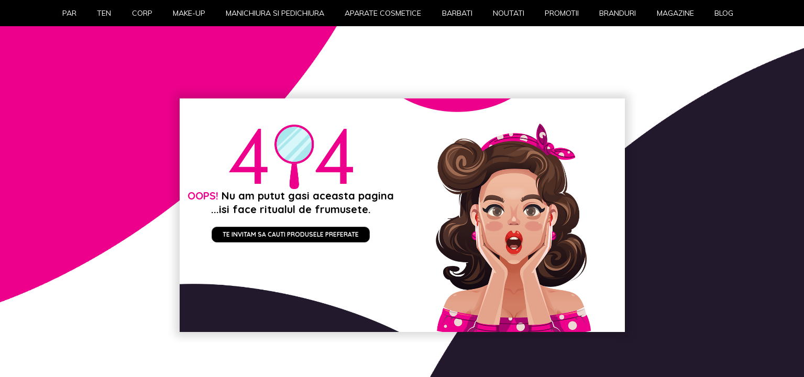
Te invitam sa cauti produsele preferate (291, 234)
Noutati (508, 13)
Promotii (562, 13)
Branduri (617, 13)
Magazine (675, 13)
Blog (723, 13)
